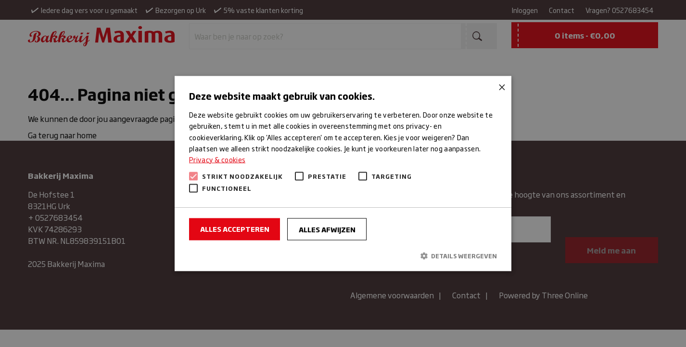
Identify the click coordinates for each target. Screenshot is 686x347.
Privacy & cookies (217, 159)
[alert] (343, 173)
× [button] (500, 87)
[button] (343, 255)
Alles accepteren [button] (234, 228)
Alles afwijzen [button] (327, 229)
